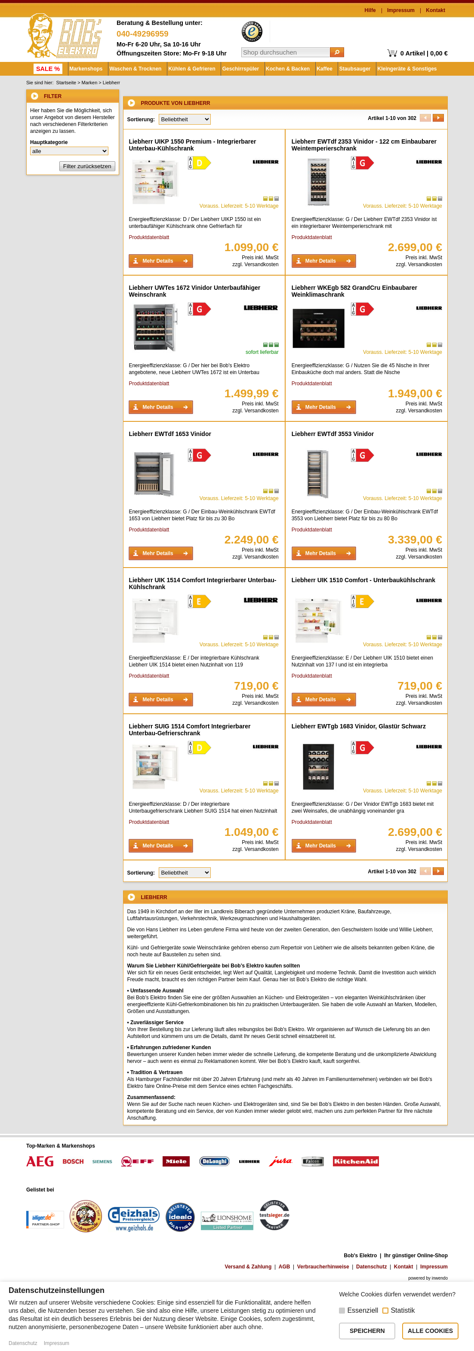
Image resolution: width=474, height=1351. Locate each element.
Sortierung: (141, 120)
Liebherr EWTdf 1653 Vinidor (170, 433)
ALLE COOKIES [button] (430, 1330)
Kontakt (435, 10)
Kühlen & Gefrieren (188, 69)
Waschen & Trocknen (133, 69)
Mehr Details (157, 261)
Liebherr (111, 82)
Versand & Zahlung (248, 1267)
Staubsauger (348, 69)
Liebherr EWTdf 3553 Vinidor (333, 433)
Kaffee (318, 69)
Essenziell (362, 1310)
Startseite (66, 82)
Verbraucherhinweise (323, 1267)
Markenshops (84, 69)
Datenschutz (371, 1267)
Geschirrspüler (236, 69)
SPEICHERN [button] (367, 1330)
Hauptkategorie (49, 142)
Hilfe (370, 10)
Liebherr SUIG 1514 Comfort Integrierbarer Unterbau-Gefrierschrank (189, 730)
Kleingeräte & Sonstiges (399, 69)
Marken (90, 82)
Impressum (401, 10)
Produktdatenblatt (149, 237)
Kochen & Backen (283, 69)
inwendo (440, 1278)
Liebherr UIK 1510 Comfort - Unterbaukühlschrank (363, 580)
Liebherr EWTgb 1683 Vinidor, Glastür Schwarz (359, 726)
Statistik (403, 1310)
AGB (284, 1267)
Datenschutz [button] (23, 1343)
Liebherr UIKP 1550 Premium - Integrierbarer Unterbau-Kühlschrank (192, 145)
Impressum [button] (56, 1343)
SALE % (47, 68)
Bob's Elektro (64, 33)
